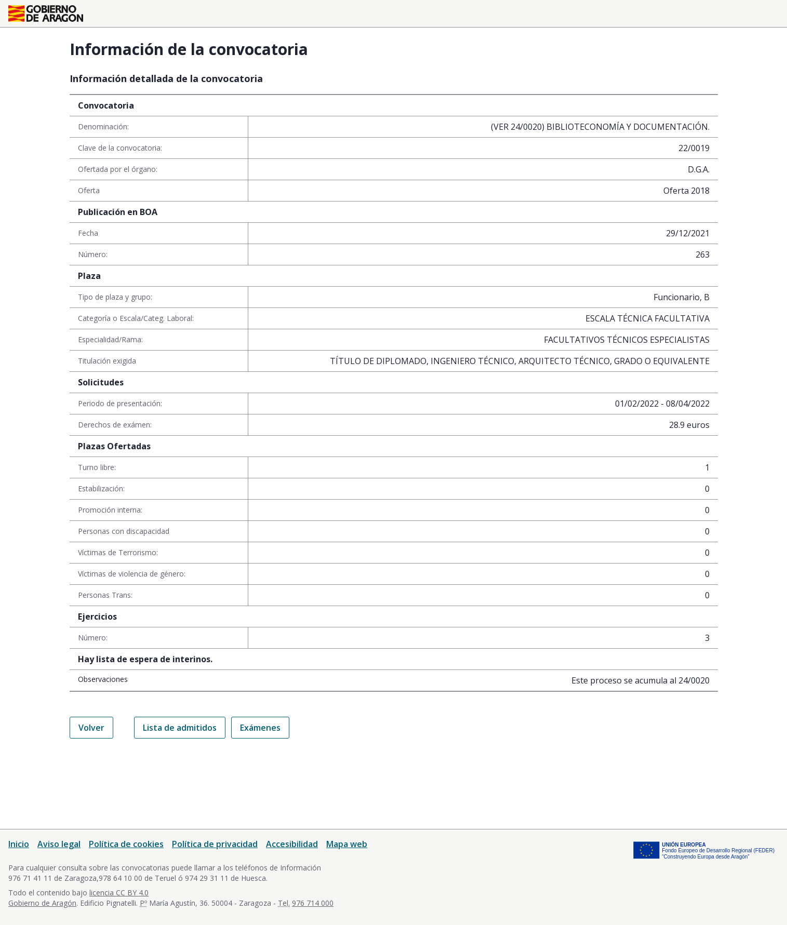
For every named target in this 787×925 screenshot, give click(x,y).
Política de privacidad (215, 844)
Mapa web (346, 844)
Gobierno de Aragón (42, 903)
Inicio (18, 844)
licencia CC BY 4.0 (119, 892)
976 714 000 (313, 903)
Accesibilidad (292, 844)
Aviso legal (59, 844)
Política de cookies (126, 844)
